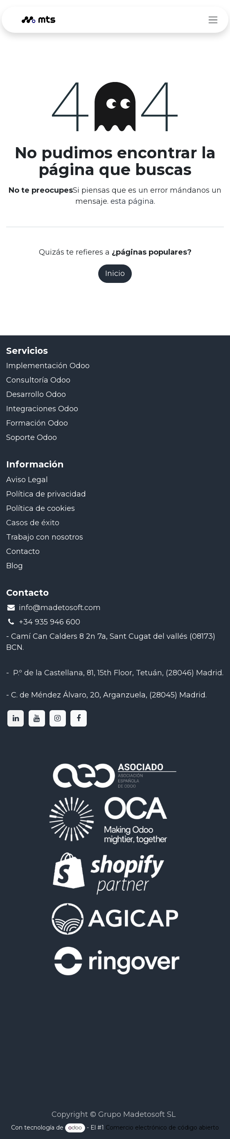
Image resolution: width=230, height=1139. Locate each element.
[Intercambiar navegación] (213, 20)
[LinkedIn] (15, 718)
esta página (132, 201)
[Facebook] (78, 718)
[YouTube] (37, 718)
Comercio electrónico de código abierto (162, 1127)
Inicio (115, 273)
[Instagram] (58, 718)
